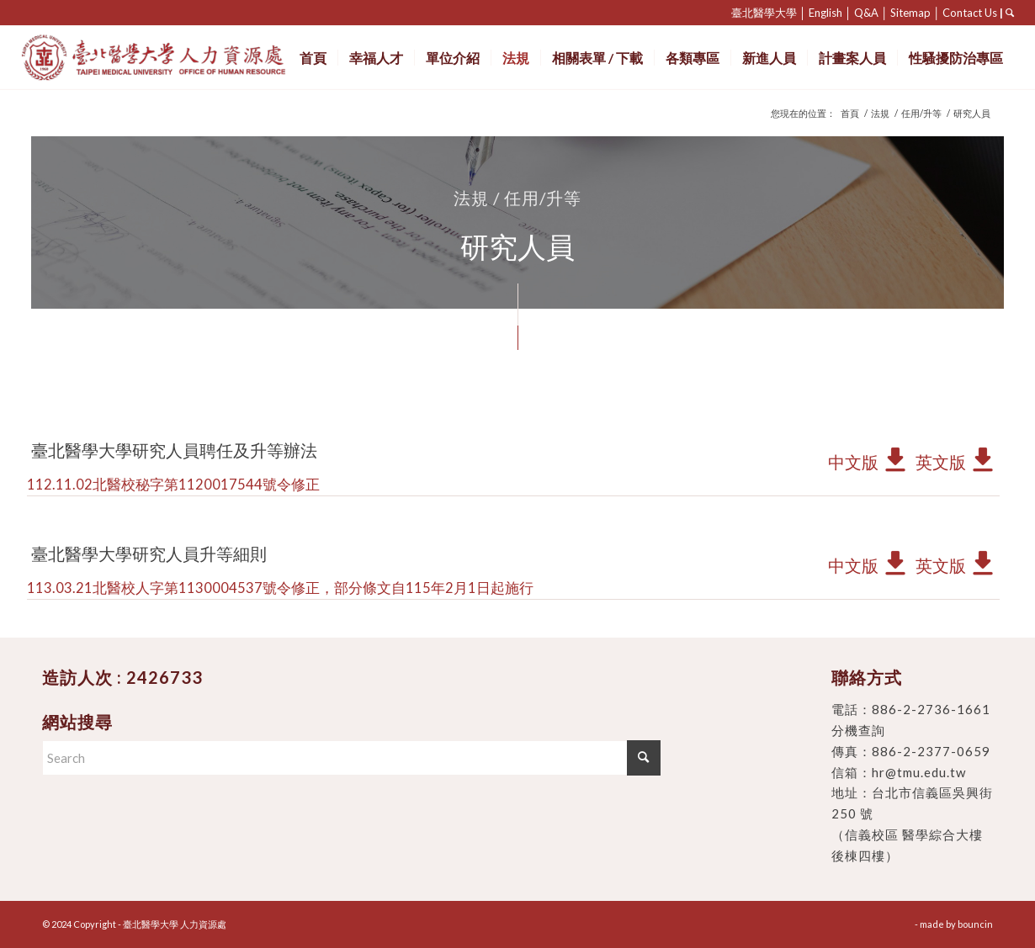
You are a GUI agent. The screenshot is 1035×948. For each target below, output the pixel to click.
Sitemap (910, 12)
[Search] (351, 758)
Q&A (866, 12)
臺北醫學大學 (764, 12)
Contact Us (969, 12)
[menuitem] (313, 57)
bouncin (975, 924)
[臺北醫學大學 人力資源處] (190, 57)
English (825, 12)
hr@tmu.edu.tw (919, 772)
